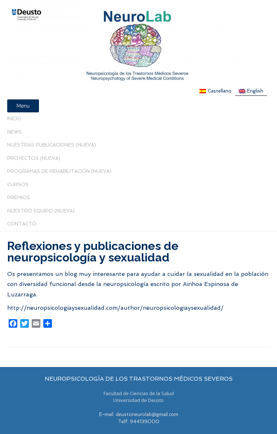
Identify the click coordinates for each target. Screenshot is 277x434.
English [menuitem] (255, 91)
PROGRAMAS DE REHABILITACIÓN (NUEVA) (59, 171)
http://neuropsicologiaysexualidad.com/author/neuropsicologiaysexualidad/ (115, 307)
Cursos (17, 184)
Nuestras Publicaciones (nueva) (51, 145)
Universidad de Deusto (138, 400)
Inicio (14, 118)
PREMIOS (18, 197)
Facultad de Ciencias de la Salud (139, 393)
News (14, 132)
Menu (23, 106)
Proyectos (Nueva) (33, 158)
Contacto (21, 224)
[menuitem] (215, 90)
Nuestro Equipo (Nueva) (41, 211)
